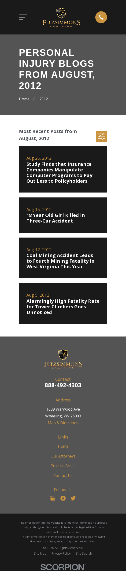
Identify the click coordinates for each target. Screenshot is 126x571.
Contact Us (63, 475)
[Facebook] (63, 498)
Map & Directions (63, 422)
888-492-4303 (63, 385)
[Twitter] (73, 498)
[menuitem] (40, 553)
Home (63, 446)
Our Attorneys (63, 456)
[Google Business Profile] (52, 498)
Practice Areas (63, 465)
